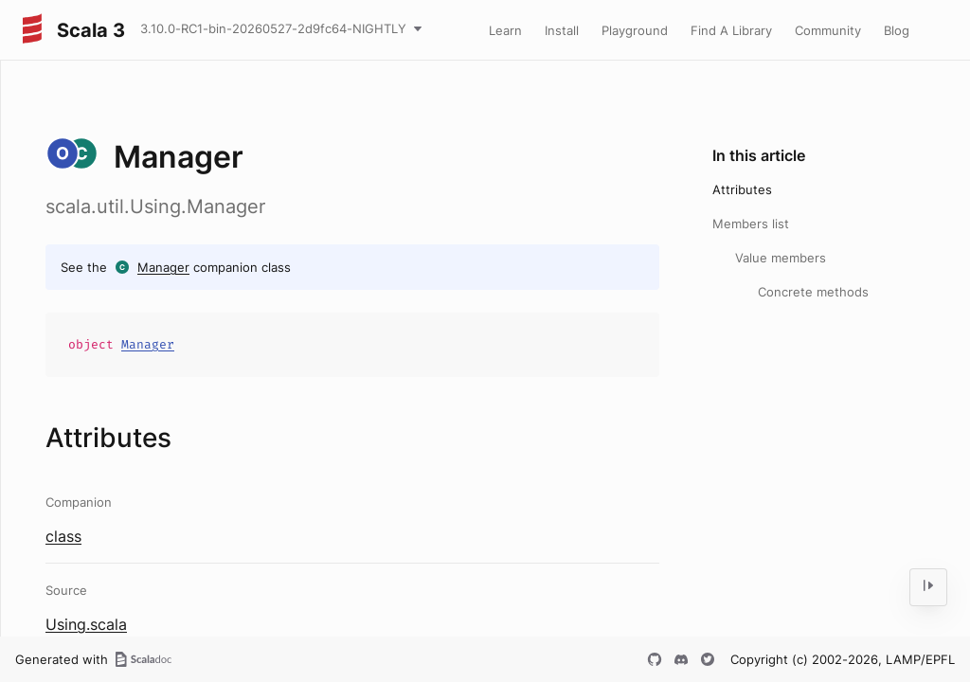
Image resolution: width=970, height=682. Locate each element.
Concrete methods (813, 291)
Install (562, 30)
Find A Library (731, 30)
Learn (505, 30)
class (63, 536)
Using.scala (86, 624)
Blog (896, 30)
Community (828, 30)
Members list (750, 223)
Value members (780, 257)
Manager (163, 267)
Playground (635, 30)
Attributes (742, 189)
